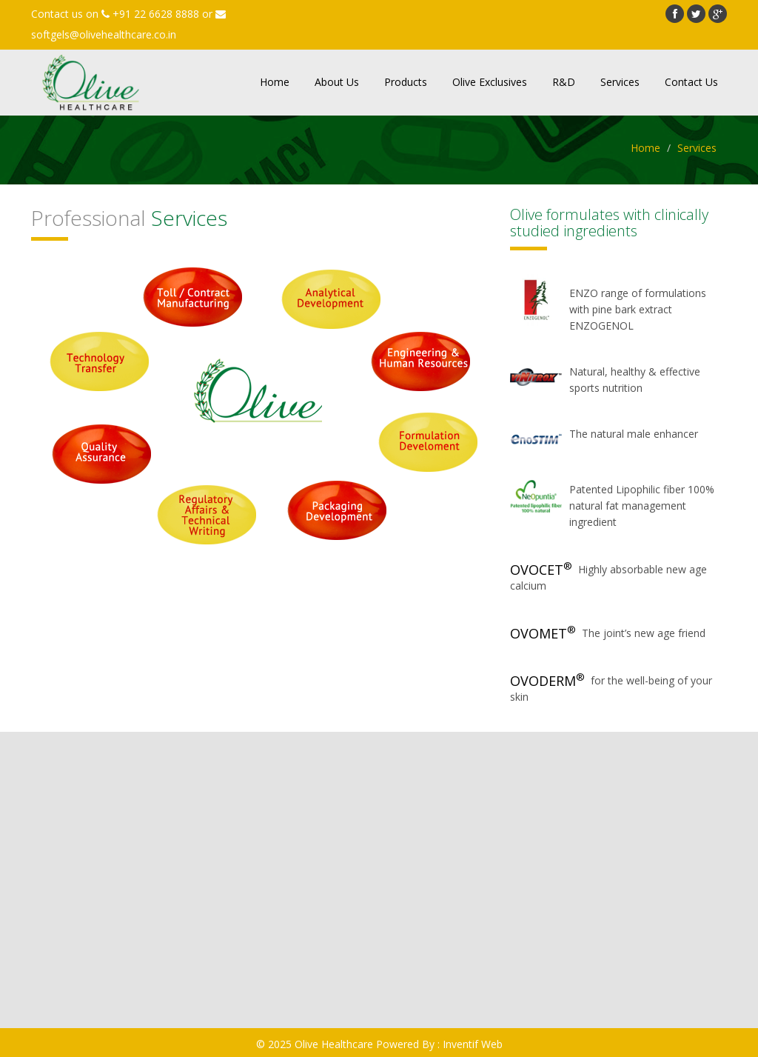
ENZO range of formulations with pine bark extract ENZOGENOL (637, 309)
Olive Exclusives (489, 82)
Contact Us (691, 82)
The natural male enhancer (633, 434)
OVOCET (541, 569)
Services (620, 82)
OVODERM (547, 681)
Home (274, 82)
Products (405, 82)
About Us (337, 82)
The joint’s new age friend (643, 633)
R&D (563, 82)
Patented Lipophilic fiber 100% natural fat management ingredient (641, 505)
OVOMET (543, 633)
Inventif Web (473, 1044)
